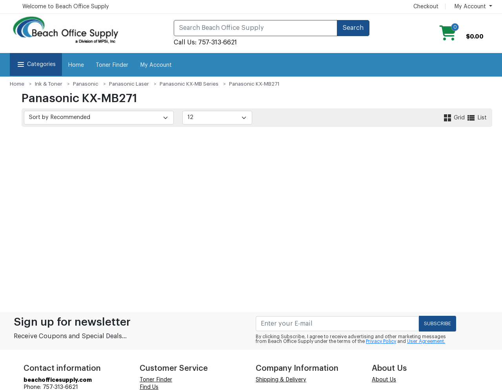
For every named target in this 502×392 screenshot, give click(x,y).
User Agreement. (426, 341)
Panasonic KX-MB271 (254, 83)
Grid (454, 118)
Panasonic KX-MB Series (189, 83)
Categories (36, 64)
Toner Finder (112, 65)
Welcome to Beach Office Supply (65, 6)
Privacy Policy (381, 341)
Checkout (425, 6)
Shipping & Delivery (281, 380)
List (476, 118)
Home (76, 65)
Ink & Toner (48, 83)
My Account (156, 65)
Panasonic (85, 83)
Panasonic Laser (129, 83)
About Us (384, 380)
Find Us (149, 387)
